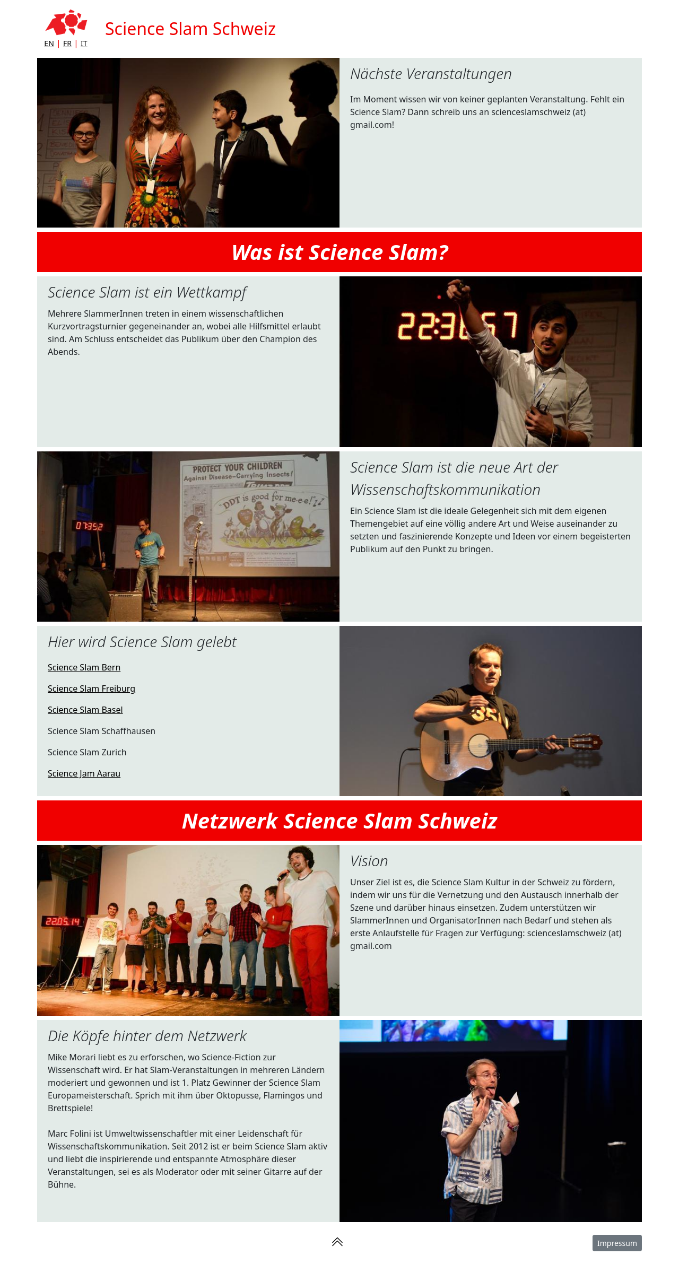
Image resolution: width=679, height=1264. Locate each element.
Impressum (617, 1243)
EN (49, 43)
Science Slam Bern (84, 667)
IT (84, 43)
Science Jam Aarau (84, 773)
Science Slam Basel (85, 710)
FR (67, 43)
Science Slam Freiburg (91, 688)
